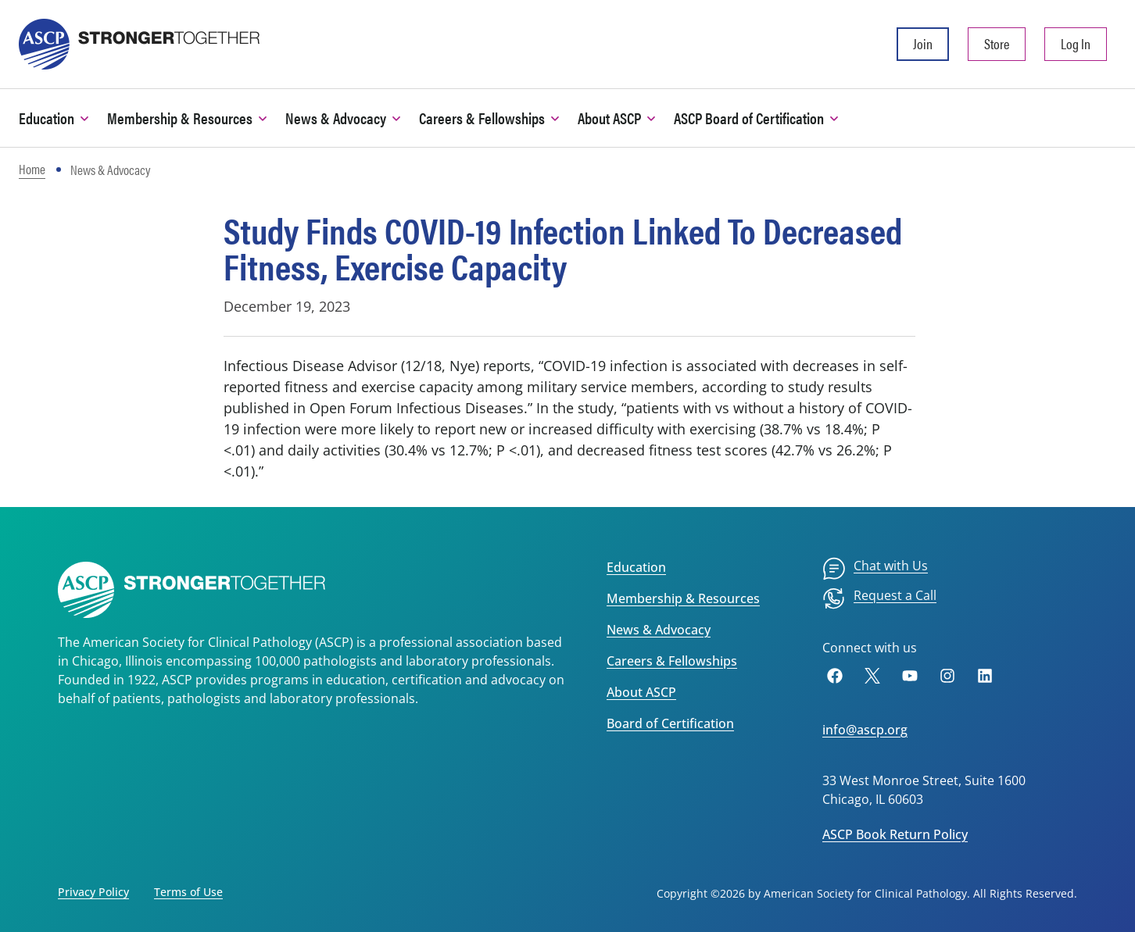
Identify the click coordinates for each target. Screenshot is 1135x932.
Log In (1075, 43)
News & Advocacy (659, 629)
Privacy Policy (93, 891)
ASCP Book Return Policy (895, 834)
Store (996, 43)
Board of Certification (670, 723)
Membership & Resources (683, 598)
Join (923, 43)
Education (636, 567)
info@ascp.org (865, 729)
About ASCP (641, 692)
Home (32, 168)
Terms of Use (188, 891)
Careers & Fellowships (672, 661)
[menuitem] (875, 568)
